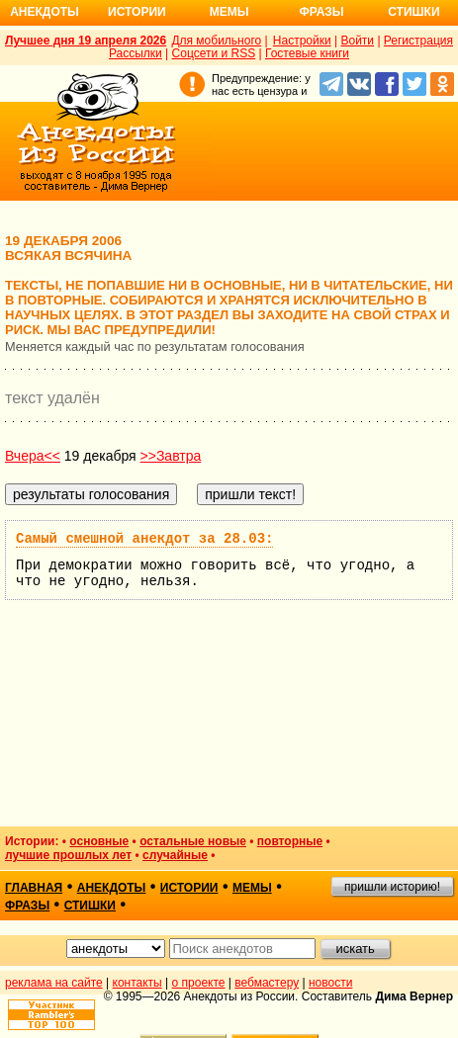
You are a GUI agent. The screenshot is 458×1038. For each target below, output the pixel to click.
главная (33, 888)
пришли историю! (392, 887)
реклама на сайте (54, 983)
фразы (27, 905)
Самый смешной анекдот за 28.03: (144, 539)
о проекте (199, 983)
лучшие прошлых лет (68, 855)
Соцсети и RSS (214, 53)
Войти (357, 40)
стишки (90, 905)
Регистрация (418, 40)
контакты (137, 983)
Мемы (229, 12)
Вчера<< (32, 456)
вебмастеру (266, 983)
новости (330, 983)
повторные (289, 841)
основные (99, 841)
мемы (252, 888)
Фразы (321, 12)
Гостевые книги (307, 53)
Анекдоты (44, 12)
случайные (175, 855)
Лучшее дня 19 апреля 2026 (85, 40)
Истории (137, 12)
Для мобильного (216, 40)
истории (189, 888)
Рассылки (135, 53)
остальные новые (192, 841)
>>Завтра (171, 456)
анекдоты (111, 888)
